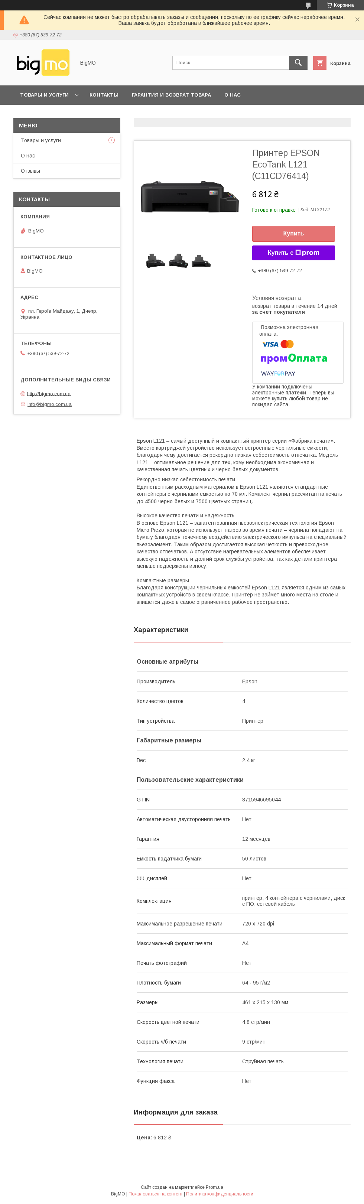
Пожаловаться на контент (156, 1194)
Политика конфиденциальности (219, 1194)
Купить (293, 233)
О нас (232, 95)
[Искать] (298, 63)
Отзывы (30, 171)
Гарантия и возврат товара (171, 95)
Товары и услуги (44, 95)
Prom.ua (214, 1187)
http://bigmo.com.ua (49, 393)
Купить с (293, 253)
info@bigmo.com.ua (49, 404)
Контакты (104, 95)
